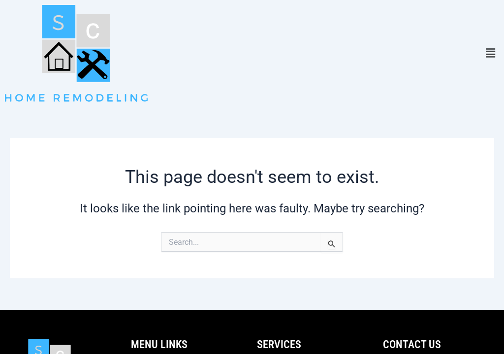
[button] (490, 53)
